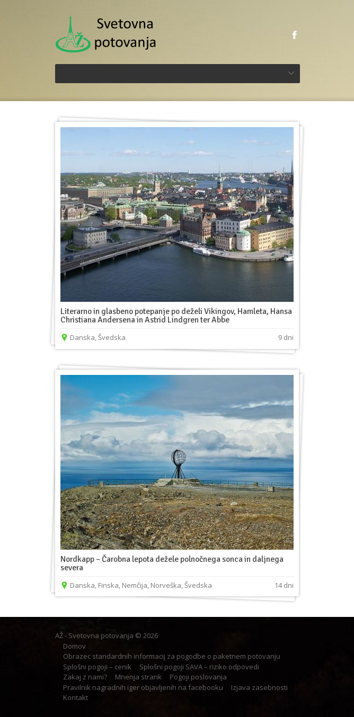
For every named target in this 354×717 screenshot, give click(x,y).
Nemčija (134, 585)
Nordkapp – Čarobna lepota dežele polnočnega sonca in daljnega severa (172, 563)
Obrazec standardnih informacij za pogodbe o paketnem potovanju (171, 656)
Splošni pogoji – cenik (97, 666)
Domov (74, 646)
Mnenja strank (138, 677)
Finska (108, 585)
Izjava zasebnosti (259, 687)
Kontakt (75, 697)
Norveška (166, 585)
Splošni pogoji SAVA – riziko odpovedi (199, 666)
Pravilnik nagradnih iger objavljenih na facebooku (143, 687)
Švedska (112, 337)
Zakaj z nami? (85, 677)
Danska (82, 337)
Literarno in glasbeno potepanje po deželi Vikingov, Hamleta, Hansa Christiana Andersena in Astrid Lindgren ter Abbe (176, 315)
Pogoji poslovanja (198, 677)
